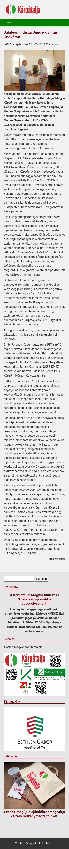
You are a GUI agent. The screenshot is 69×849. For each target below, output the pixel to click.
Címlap (19, 843)
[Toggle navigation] (9, 22)
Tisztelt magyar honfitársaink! (23, 647)
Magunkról (33, 843)
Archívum (48, 843)
